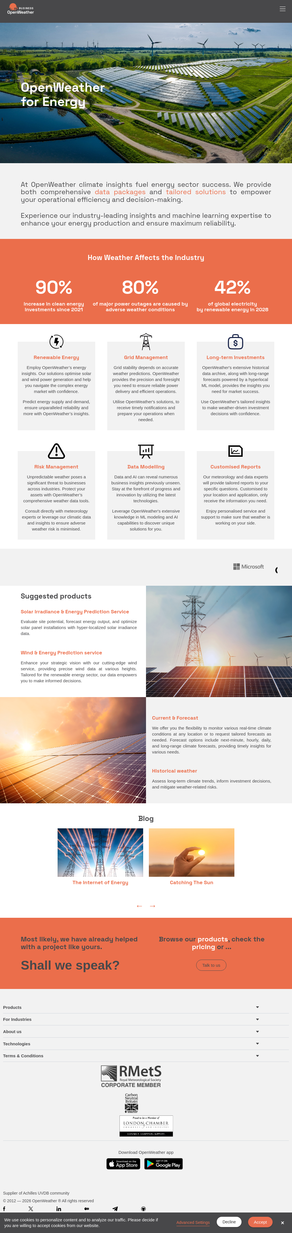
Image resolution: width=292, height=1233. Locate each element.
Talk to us (211, 965)
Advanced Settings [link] (193, 1222)
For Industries (17, 1019)
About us (12, 1031)
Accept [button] (260, 1222)
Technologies (17, 1043)
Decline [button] (229, 1222)
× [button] (282, 1223)
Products (12, 1007)
